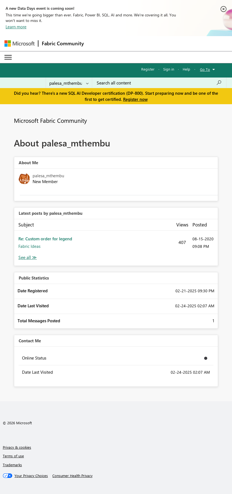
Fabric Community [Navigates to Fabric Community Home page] (63, 43)
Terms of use (13, 455)
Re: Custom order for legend (45, 238)
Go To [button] (205, 69)
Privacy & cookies (17, 447)
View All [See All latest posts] (27, 257)
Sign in (168, 69)
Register (148, 69)
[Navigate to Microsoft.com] (19, 43)
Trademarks (12, 464)
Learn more (16, 26)
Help (186, 69)
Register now (135, 99)
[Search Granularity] (69, 83)
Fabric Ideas (29, 246)
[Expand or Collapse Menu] (8, 57)
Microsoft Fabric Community (50, 120)
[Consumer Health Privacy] (72, 476)
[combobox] (159, 83)
